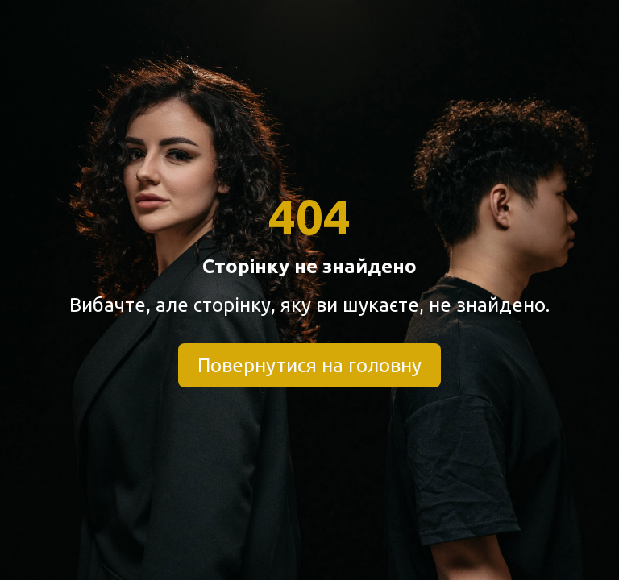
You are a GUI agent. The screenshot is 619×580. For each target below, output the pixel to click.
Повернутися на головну (309, 365)
